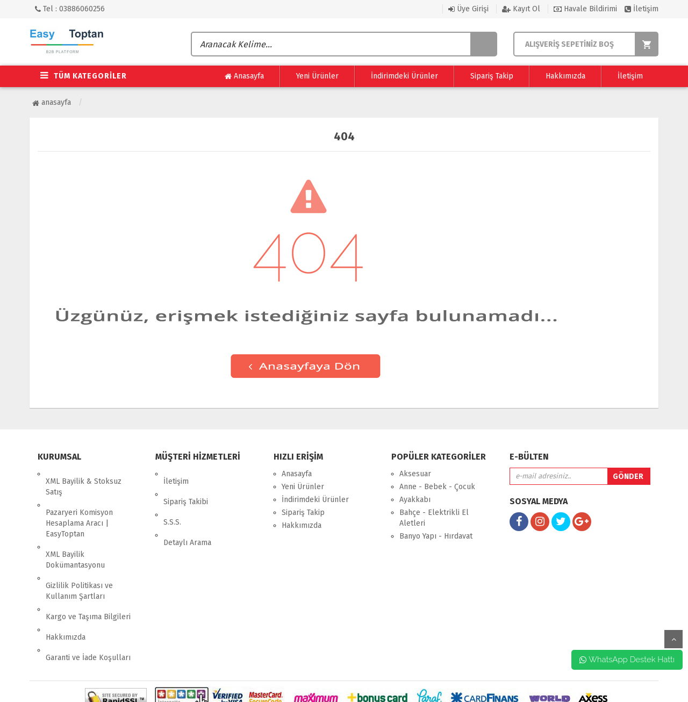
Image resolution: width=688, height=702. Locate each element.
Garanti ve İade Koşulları (88, 605)
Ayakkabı (415, 499)
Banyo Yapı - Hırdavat (435, 536)
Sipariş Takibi (185, 486)
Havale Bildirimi (585, 8)
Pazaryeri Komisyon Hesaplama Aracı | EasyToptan (79, 508)
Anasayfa (244, 76)
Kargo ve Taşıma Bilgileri (88, 579)
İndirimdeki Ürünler (404, 76)
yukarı (673, 639)
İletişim (641, 8)
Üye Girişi (468, 8)
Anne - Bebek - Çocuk (437, 486)
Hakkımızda (565, 76)
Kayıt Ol (521, 8)
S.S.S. (172, 499)
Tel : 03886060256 (70, 8)
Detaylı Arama (187, 512)
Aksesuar (415, 473)
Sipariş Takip (491, 76)
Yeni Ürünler (317, 76)
